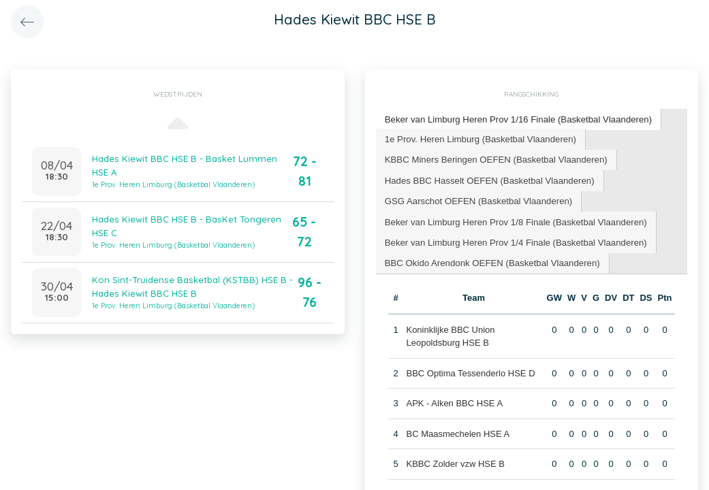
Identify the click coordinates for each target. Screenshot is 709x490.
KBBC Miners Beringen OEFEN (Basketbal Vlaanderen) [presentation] (494, 158)
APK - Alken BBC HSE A (454, 400)
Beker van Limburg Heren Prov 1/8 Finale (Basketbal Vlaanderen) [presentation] (514, 219)
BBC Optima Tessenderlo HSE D (470, 370)
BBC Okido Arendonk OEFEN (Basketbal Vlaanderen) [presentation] (491, 260)
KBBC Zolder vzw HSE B (455, 461)
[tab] (516, 119)
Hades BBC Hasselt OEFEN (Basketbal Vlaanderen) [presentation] (488, 179)
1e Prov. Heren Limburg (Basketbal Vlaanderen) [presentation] (479, 138)
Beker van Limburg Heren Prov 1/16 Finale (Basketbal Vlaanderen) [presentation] (516, 119)
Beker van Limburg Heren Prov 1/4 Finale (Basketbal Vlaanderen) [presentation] (514, 240)
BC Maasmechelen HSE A (457, 431)
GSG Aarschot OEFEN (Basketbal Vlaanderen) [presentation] (477, 199)
